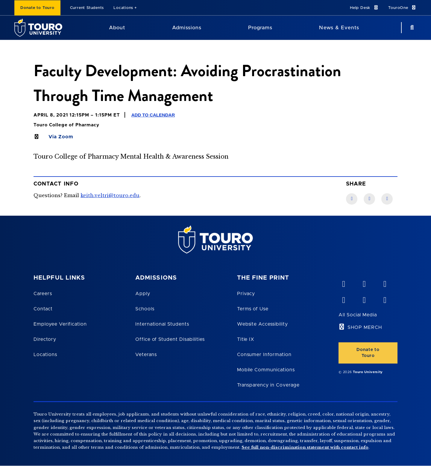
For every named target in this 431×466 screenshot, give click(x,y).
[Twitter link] (387, 199)
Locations (123, 8)
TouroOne (402, 7)
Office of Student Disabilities (170, 339)
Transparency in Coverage (268, 385)
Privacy (246, 293)
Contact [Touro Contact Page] (43, 308)
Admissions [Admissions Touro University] (186, 27)
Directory (45, 339)
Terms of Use (253, 308)
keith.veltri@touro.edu (110, 195)
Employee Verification (60, 324)
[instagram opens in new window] (384, 298)
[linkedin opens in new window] (384, 282)
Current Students (87, 8)
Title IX (245, 339)
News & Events (339, 27)
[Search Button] (411, 27)
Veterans (146, 354)
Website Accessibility (262, 324)
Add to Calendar (153, 114)
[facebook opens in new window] (343, 298)
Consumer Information (264, 354)
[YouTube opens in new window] (364, 282)
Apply (142, 293)
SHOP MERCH (364, 327)
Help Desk (364, 7)
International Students (162, 324)
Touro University (368, 372)
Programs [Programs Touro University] (260, 27)
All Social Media (358, 314)
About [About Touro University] (117, 27)
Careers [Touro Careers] (43, 293)
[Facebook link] (351, 199)
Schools (144, 308)
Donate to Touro (37, 8)
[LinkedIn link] (369, 199)
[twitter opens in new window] (364, 298)
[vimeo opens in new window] (343, 282)
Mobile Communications (266, 369)
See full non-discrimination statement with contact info (305, 447)
